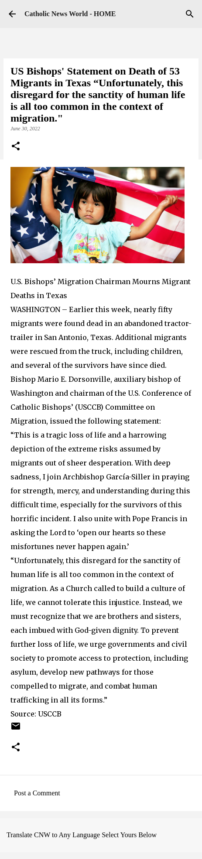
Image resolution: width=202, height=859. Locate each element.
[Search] (190, 13)
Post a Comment (37, 793)
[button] (15, 147)
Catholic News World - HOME (70, 13)
